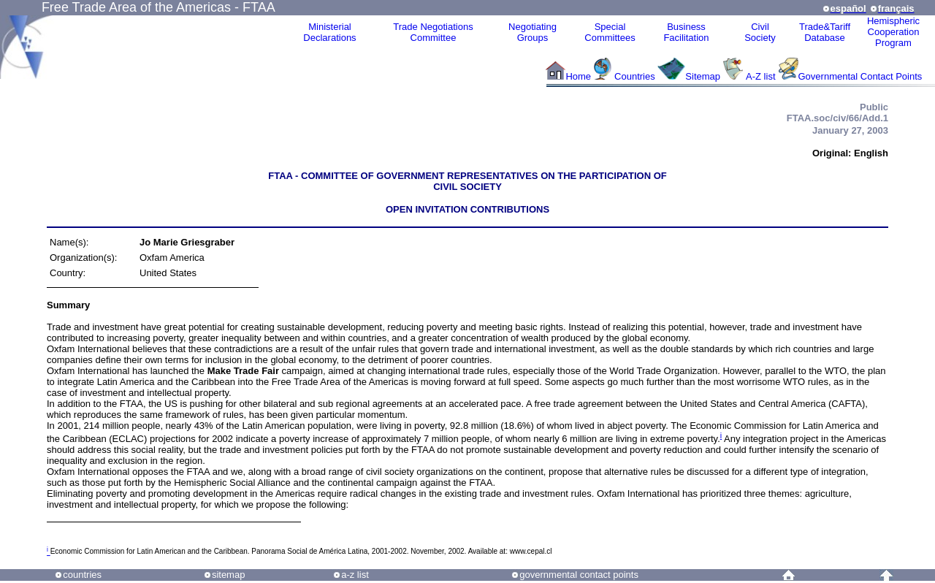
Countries (635, 76)
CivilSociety (760, 32)
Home (578, 76)
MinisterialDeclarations (329, 32)
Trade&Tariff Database (824, 32)
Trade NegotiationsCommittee (433, 32)
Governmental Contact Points (860, 76)
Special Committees (609, 32)
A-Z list (760, 76)
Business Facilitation (686, 32)
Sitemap (702, 76)
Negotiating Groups (532, 32)
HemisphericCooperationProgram (893, 31)
